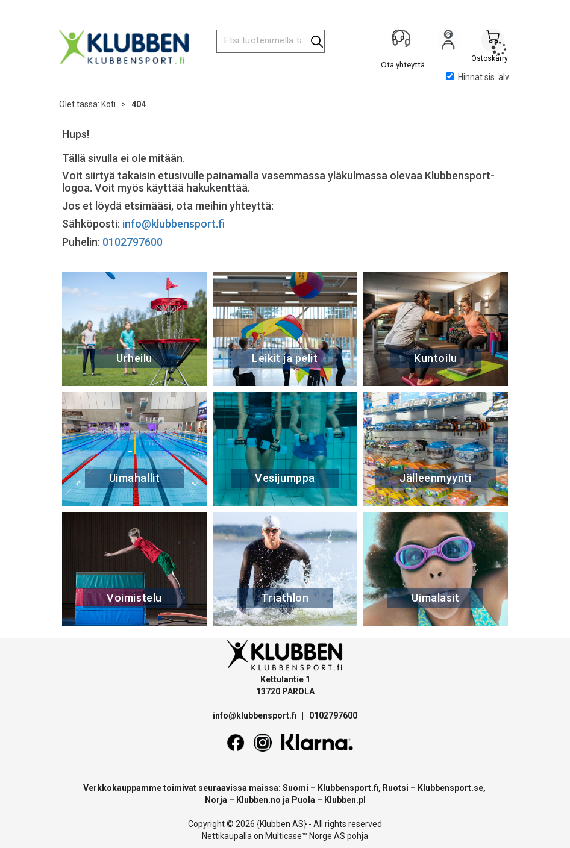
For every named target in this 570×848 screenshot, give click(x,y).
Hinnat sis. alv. (478, 77)
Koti (108, 104)
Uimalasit (435, 597)
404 (138, 104)
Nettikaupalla (227, 836)
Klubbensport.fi (348, 788)
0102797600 (132, 241)
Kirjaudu (448, 42)
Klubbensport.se (450, 788)
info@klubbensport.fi (174, 223)
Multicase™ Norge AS (305, 836)
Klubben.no (258, 800)
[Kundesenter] (404, 41)
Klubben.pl (345, 800)
